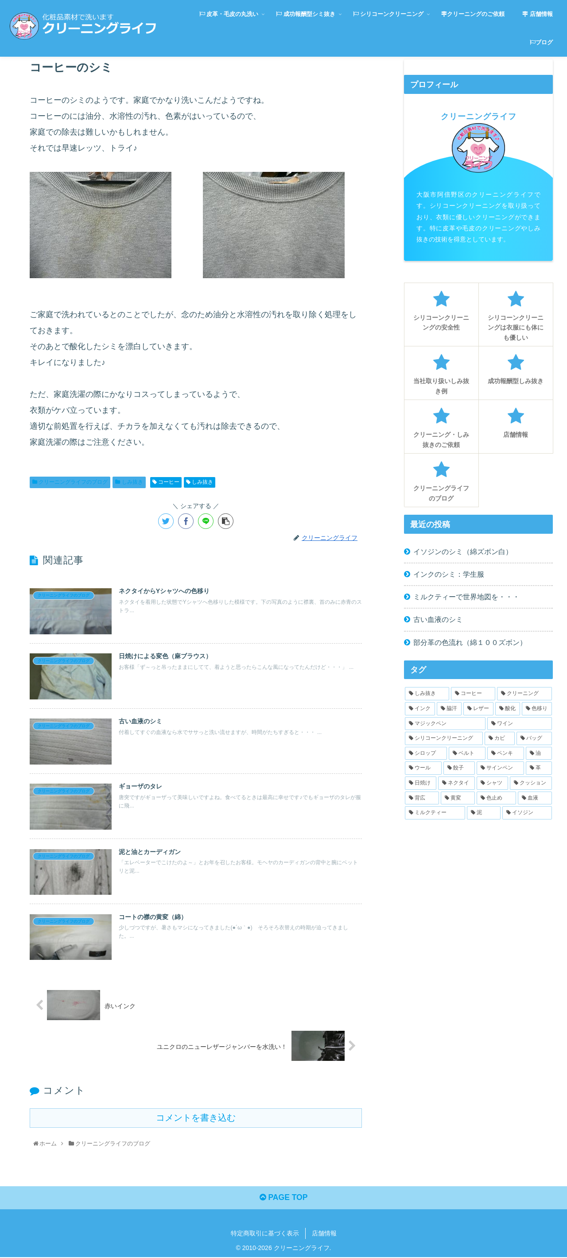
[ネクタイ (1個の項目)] (456, 783)
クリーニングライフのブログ (70, 482)
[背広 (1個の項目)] (422, 798)
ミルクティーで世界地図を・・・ (466, 597)
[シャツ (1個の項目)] (492, 783)
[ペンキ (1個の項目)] (505, 753)
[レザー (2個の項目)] (478, 708)
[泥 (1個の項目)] (484, 812)
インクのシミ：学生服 (448, 574)
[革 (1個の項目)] (539, 768)
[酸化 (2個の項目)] (507, 708)
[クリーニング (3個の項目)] (524, 693)
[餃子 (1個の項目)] (459, 768)
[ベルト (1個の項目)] (467, 753)
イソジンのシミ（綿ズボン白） (463, 551)
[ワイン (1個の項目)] (519, 723)
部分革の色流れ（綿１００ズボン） (470, 642)
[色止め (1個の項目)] (496, 798)
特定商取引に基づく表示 (265, 1234)
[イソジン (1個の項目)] (527, 812)
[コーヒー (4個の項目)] (473, 693)
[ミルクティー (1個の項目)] (435, 812)
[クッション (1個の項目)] (531, 783)
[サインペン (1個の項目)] (500, 768)
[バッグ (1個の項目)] (534, 738)
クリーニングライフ (479, 116)
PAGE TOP (283, 1198)
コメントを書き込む (196, 1117)
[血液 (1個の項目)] (535, 798)
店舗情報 (324, 1234)
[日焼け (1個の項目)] (420, 783)
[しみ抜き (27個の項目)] (427, 693)
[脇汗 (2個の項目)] (449, 708)
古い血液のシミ (438, 619)
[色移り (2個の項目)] (537, 708)
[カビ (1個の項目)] (500, 738)
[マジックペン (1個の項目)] (445, 723)
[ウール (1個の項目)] (423, 768)
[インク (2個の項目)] (420, 708)
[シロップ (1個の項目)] (426, 753)
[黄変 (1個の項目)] (458, 798)
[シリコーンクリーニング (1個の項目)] (444, 738)
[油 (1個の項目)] (539, 753)
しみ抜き (129, 482)
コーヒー (165, 482)
